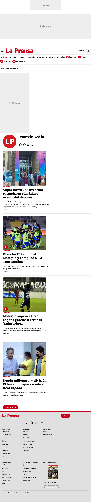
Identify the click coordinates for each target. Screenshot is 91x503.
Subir (65, 416)
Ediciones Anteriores (51, 486)
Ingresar (81, 50)
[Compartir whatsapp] (20, 144)
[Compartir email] (28, 144)
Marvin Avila (12, 69)
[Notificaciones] (71, 51)
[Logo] (15, 50)
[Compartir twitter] (32, 144)
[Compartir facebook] (24, 144)
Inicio (2, 69)
